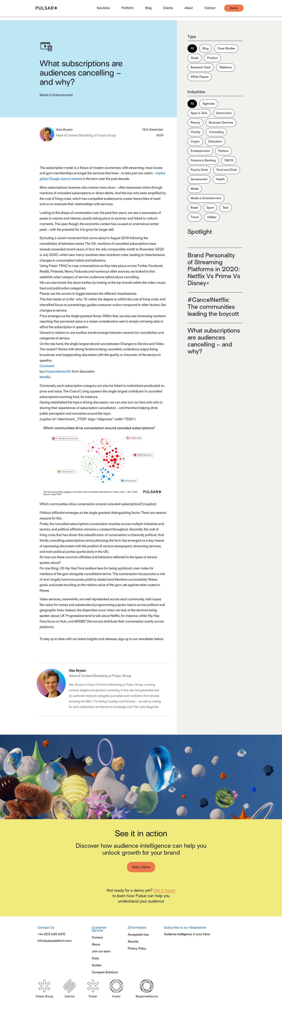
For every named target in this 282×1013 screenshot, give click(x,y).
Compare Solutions (105, 972)
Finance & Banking (203, 160)
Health (220, 179)
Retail (194, 207)
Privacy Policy (137, 948)
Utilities (211, 217)
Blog (205, 48)
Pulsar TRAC (58, 266)
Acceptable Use (138, 934)
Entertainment (200, 151)
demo (234, 10)
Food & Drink (199, 170)
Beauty (195, 122)
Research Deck (201, 67)
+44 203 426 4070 (52, 934)
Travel (195, 217)
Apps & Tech (199, 113)
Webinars (225, 67)
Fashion (223, 151)
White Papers (200, 77)
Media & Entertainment (206, 198)
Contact (97, 937)
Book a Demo (141, 867)
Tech (225, 207)
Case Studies (226, 48)
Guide (195, 58)
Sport (210, 207)
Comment (47, 366)
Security (133, 941)
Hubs (95, 958)
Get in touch (164, 890)
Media (195, 189)
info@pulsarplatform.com (55, 941)
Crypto (195, 141)
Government (199, 179)
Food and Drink (226, 170)
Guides (96, 965)
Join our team (101, 951)
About (96, 944)
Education (215, 141)
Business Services (221, 122)
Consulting (216, 132)
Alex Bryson (77, 671)
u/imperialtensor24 (57, 371)
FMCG (228, 160)
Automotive (224, 113)
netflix (46, 377)
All (192, 48)
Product (212, 58)
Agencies (208, 103)
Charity (195, 132)
